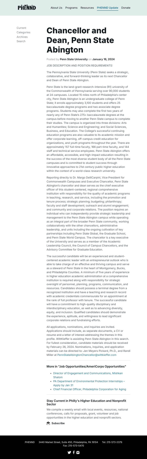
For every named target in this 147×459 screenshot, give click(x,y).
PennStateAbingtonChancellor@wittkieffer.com (86, 354)
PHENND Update (107, 7)
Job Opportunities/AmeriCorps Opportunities (91, 366)
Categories (23, 32)
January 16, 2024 (103, 59)
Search (21, 41)
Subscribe (56, 423)
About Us (56, 7)
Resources (87, 7)
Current (21, 28)
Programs (71, 7)
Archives (22, 36)
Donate (125, 7)
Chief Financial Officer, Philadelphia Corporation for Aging (89, 389)
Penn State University (74, 59)
